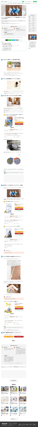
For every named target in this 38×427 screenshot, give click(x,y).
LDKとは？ (26, 1)
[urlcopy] (16, 40)
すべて (8, 3)
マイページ (35, 1)
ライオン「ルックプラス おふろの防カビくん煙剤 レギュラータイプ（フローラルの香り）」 (11, 45)
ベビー (30, 25)
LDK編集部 (5, 32)
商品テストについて (30, 1)
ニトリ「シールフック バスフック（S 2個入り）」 (7, 47)
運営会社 (35, 425)
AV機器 (34, 18)
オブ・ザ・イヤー (35, 30)
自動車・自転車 (31, 29)
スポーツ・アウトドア (35, 27)
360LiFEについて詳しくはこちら (11, 425)
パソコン (31, 18)
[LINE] (9, 40)
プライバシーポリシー (32, 425)
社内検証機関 (16, 423)
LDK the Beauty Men (27, 3)
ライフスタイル (31, 30)
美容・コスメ (34, 20)
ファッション (31, 27)
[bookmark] (20, 40)
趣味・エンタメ (34, 29)
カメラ (30, 20)
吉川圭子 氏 (5, 28)
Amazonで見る (8, 336)
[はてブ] (13, 40)
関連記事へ (30, 48)
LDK (11, 3)
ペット (34, 25)
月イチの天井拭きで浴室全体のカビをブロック (7, 48)
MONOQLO (22, 3)
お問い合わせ (19, 425)
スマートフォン (34, 16)
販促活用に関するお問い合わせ (16, 366)
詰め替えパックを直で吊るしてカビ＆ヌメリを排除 (7, 46)
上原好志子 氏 (17, 28)
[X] (6, 40)
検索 (23, 1)
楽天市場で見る (19, 336)
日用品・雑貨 (31, 23)
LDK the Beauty (15, 3)
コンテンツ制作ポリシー (28, 425)
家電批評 (19, 3)
